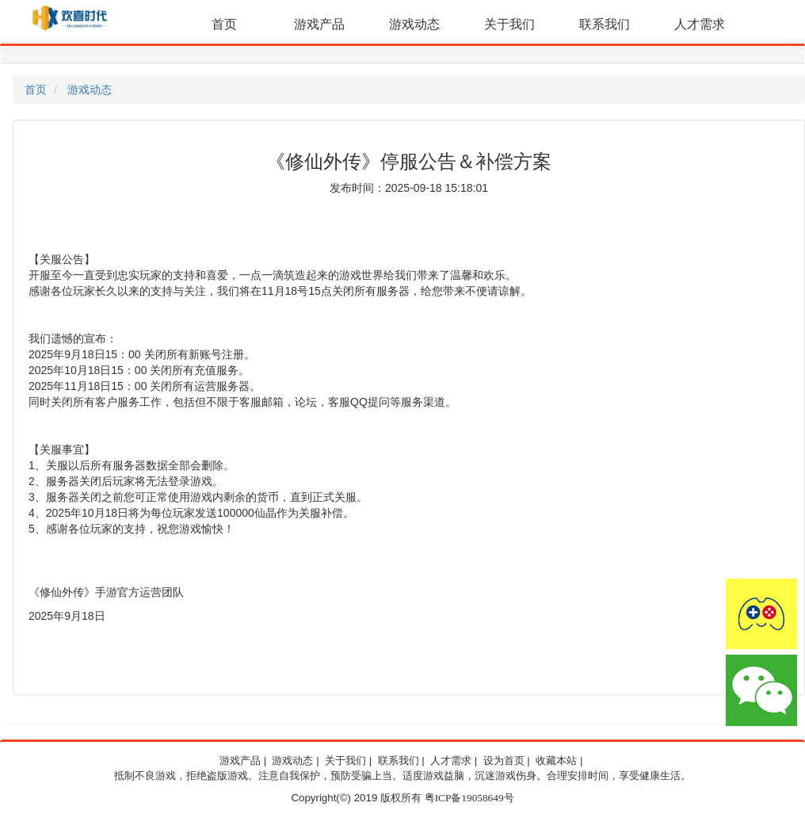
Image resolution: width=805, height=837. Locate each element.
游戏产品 (319, 24)
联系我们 (604, 24)
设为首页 (504, 760)
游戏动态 (414, 24)
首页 (224, 24)
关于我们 (509, 24)
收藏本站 (556, 760)
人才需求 (699, 24)
